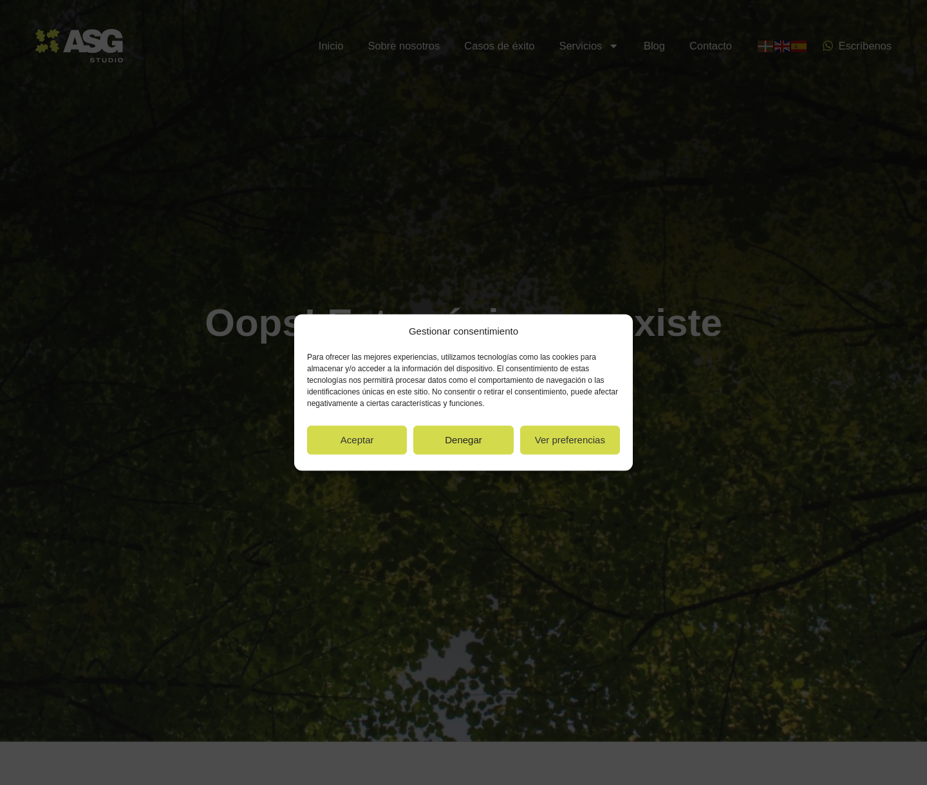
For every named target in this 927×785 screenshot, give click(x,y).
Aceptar (357, 439)
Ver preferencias (570, 439)
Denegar (463, 439)
